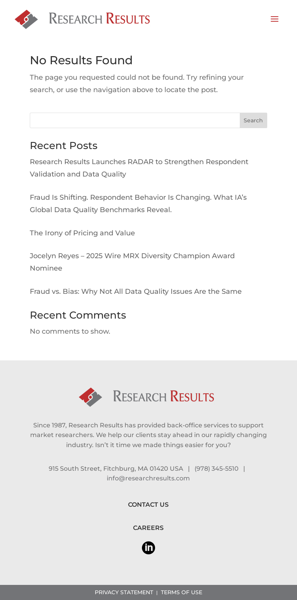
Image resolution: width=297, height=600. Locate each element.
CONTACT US (148, 504)
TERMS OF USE (181, 592)
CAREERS (148, 527)
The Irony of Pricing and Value (82, 233)
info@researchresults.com (148, 478)
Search (253, 120)
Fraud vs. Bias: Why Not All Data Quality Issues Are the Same (136, 291)
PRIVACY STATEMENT (124, 592)
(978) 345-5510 (217, 468)
